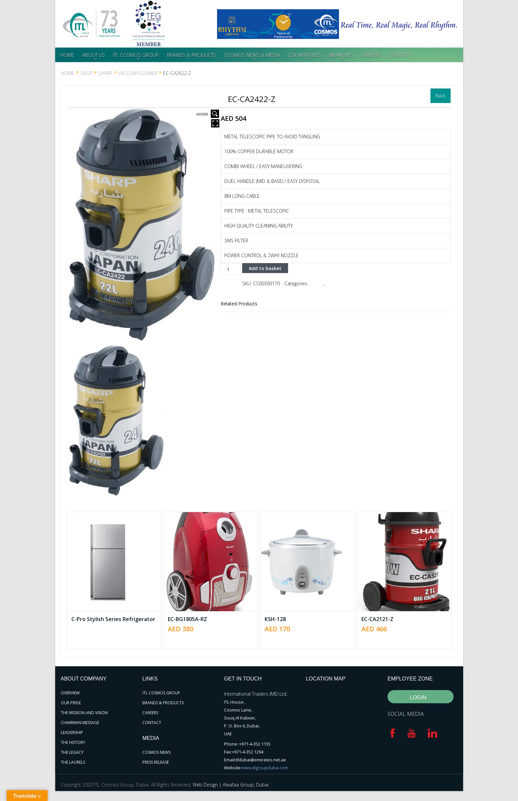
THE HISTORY (73, 742)
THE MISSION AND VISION (84, 712)
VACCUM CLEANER (137, 73)
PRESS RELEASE (155, 762)
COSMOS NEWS (156, 752)
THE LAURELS (73, 762)
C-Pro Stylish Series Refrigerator (113, 619)
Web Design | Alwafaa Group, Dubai (231, 785)
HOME (67, 55)
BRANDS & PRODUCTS (191, 55)
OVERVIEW (70, 693)
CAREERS (371, 55)
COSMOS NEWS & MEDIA (252, 55)
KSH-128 (275, 619)
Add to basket (265, 268)
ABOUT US (93, 55)
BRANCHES (341, 55)
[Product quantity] (230, 269)
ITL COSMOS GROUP (136, 55)
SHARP (105, 73)
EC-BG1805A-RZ (187, 619)
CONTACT (399, 55)
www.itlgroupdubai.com (264, 768)
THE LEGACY (72, 752)
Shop (86, 73)
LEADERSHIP (72, 732)
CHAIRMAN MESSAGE (80, 722)
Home (67, 73)
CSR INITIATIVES (304, 55)
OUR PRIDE (71, 703)
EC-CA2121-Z (377, 619)
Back (440, 95)
